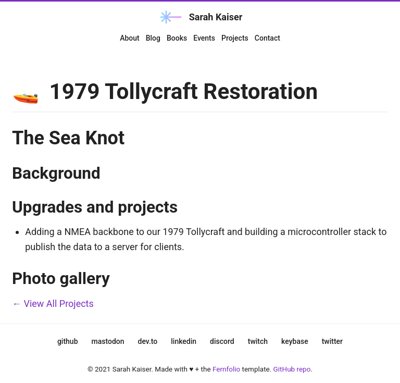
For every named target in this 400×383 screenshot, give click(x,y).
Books (177, 38)
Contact (267, 38)
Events (204, 38)
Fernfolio (226, 369)
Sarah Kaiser (200, 16)
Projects (234, 38)
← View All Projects (53, 303)
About (130, 38)
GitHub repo (292, 369)
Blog (153, 38)
